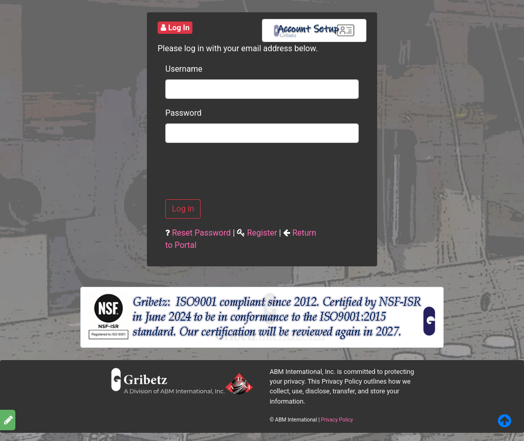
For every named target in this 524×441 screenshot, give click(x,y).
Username (178, 69)
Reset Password (201, 233)
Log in (183, 209)
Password (178, 113)
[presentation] (243, 171)
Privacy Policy (337, 419)
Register (262, 233)
